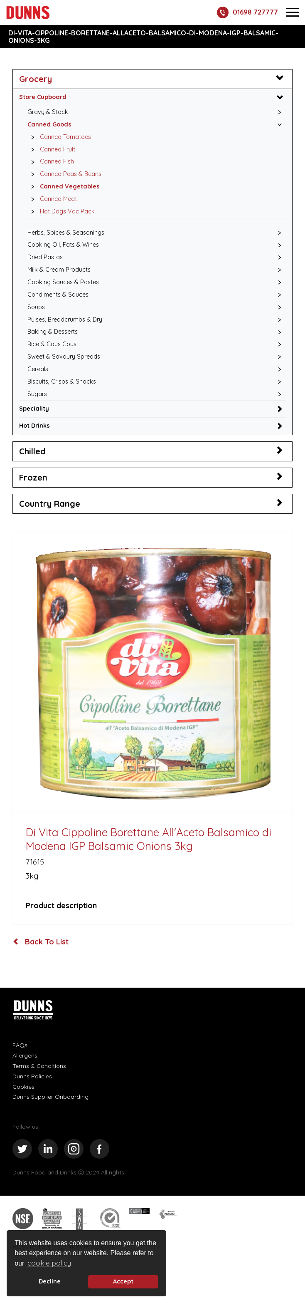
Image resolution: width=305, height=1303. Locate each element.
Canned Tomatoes (59, 137)
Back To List (41, 942)
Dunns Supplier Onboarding (50, 1096)
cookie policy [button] (49, 1262)
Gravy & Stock (47, 112)
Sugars (37, 394)
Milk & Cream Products (59, 269)
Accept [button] (123, 1281)
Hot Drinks (34, 425)
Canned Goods (49, 124)
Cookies (23, 1086)
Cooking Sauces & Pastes (63, 282)
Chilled (32, 451)
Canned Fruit (51, 150)
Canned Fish (50, 162)
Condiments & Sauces (58, 294)
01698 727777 (247, 12)
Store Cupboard (42, 97)
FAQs (19, 1045)
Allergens (24, 1055)
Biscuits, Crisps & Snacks (61, 381)
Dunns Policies (32, 1076)
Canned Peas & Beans (64, 174)
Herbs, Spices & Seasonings (65, 232)
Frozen (33, 477)
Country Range (49, 503)
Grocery (35, 79)
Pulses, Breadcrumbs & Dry (64, 319)
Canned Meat (52, 199)
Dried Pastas (45, 257)
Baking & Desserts (52, 331)
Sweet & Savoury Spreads (63, 356)
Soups (36, 307)
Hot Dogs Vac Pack (61, 212)
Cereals (37, 369)
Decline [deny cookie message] (50, 1281)
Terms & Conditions (39, 1066)
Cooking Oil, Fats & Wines (63, 244)
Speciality (34, 408)
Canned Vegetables (63, 187)
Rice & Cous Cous (51, 344)
